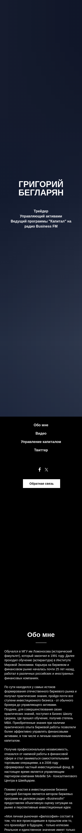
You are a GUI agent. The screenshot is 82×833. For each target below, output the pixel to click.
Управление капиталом (41, 442)
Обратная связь (42, 483)
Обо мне (41, 425)
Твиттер (41, 450)
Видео (40, 433)
